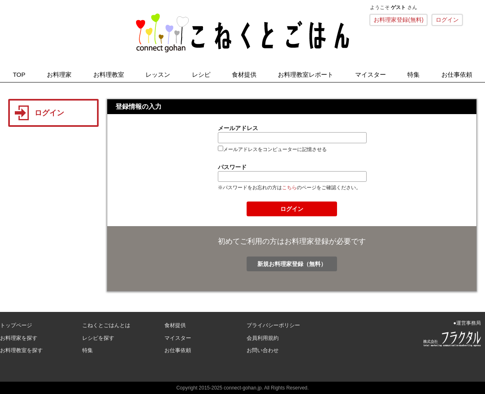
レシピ (201, 74)
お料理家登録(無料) (398, 19)
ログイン (447, 19)
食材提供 (244, 74)
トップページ (16, 325)
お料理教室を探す (21, 350)
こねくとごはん (242, 32)
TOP (19, 74)
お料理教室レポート (305, 74)
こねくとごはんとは (106, 325)
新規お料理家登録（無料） (291, 264)
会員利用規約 (263, 338)
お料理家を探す (18, 338)
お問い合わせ (263, 350)
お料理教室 (108, 74)
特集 (413, 74)
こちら (289, 187)
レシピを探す (98, 338)
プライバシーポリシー (273, 325)
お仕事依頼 (456, 74)
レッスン (158, 74)
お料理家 (59, 74)
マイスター (370, 74)
